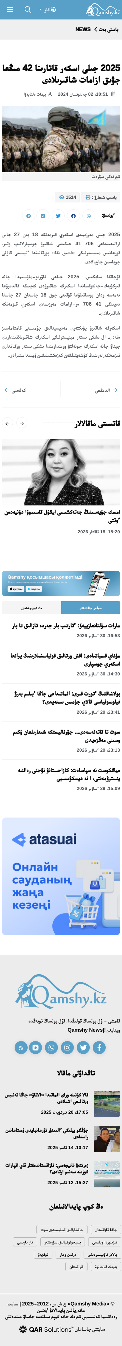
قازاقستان (76, 1266)
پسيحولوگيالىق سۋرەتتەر (63, 1242)
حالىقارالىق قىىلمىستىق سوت (62, 1229)
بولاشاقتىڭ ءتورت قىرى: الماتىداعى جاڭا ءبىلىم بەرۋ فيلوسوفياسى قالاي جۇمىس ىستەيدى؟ (67, 697)
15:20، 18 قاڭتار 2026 (99, 531)
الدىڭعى (106, 390)
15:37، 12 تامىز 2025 (67, 1182)
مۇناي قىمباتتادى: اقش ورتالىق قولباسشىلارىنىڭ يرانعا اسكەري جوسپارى (65, 659)
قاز (49, 9)
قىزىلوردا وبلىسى (104, 1242)
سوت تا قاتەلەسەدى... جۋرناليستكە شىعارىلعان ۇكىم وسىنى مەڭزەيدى (66, 736)
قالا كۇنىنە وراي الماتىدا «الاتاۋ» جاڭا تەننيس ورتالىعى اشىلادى (46, 1098)
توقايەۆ (43, 1254)
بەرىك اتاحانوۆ (106, 1266)
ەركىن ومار (68, 1254)
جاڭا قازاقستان (106, 1229)
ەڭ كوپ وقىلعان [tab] (31, 608)
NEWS (82, 29)
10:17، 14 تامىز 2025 (67, 1147)
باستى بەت (108, 29)
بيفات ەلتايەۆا (38, 94)
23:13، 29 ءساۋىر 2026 (98, 750)
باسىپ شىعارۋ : (101, 197)
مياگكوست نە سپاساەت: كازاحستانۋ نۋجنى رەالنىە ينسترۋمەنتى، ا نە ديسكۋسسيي (69, 774)
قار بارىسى (25, 1242)
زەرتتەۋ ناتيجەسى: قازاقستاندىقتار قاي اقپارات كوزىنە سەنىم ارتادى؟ (47, 1168)
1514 (67, 197)
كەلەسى (15, 390)
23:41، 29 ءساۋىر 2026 (98, 712)
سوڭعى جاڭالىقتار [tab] (90, 608)
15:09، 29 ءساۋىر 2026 (98, 788)
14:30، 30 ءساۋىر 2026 (98, 673)
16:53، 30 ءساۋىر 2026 (98, 635)
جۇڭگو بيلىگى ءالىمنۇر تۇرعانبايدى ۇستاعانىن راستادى (47, 1133)
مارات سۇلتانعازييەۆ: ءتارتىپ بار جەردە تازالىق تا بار (66, 625)
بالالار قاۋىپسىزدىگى (102, 1254)
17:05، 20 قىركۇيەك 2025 (64, 1112)
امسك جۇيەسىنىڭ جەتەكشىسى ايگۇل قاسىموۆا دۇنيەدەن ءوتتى (62, 516)
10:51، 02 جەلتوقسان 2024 (86, 94)
